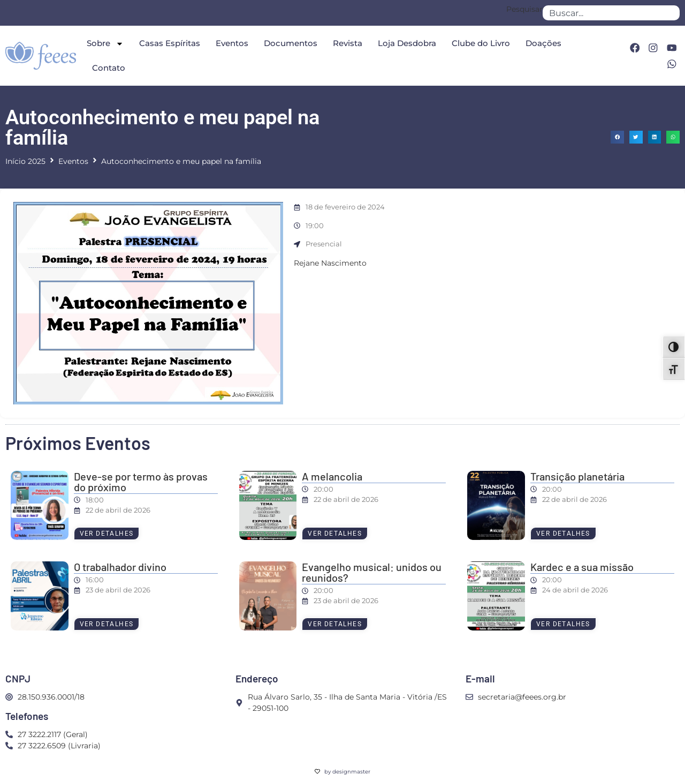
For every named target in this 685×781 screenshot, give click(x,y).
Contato (108, 68)
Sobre (105, 43)
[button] (617, 137)
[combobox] (611, 12)
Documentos (290, 43)
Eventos (232, 43)
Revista (347, 43)
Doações (543, 43)
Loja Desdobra (407, 43)
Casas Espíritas (169, 43)
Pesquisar (524, 9)
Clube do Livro (481, 43)
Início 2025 (25, 161)
